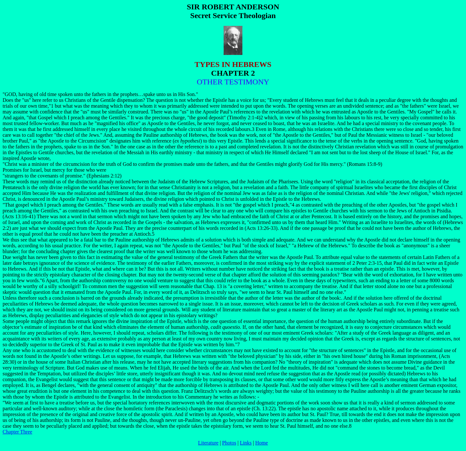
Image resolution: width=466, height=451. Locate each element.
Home (261, 443)
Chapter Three (17, 432)
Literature (208, 443)
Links (245, 443)
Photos (229, 443)
